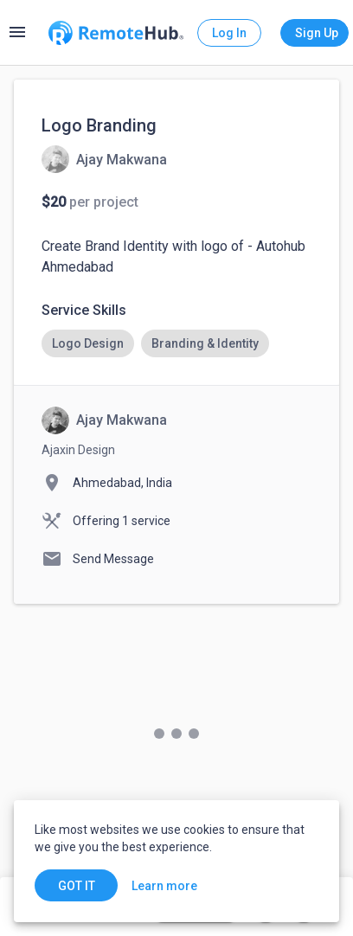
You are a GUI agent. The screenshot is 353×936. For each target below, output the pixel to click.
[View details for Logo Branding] (104, 159)
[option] (88, 343)
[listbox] (176, 343)
